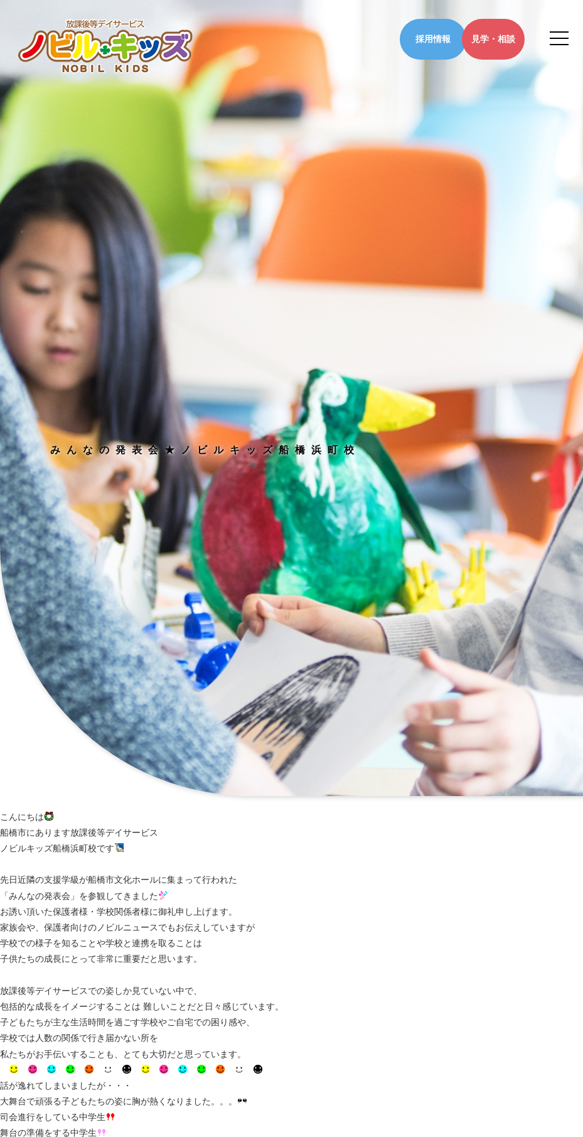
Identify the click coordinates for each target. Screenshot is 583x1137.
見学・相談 (493, 39)
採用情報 (433, 39)
